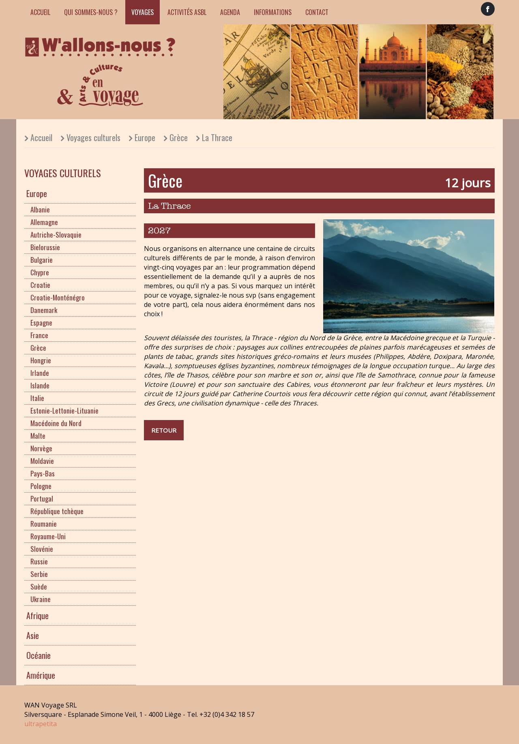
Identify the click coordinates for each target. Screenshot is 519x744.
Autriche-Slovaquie (55, 234)
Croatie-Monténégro (57, 297)
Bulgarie (41, 260)
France (39, 335)
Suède (38, 586)
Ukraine (40, 599)
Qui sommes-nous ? (91, 12)
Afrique (37, 615)
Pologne (40, 486)
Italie (37, 398)
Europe (145, 137)
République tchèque (57, 511)
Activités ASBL (186, 12)
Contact (316, 12)
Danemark (43, 310)
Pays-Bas (42, 473)
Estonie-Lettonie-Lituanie (64, 410)
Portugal (41, 498)
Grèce (178, 137)
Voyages (142, 12)
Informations (273, 12)
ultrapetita (40, 723)
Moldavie (42, 461)
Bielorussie (45, 247)
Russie (39, 561)
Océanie (38, 655)
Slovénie (41, 549)
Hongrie (40, 360)
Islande (39, 385)
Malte (37, 436)
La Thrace (217, 137)
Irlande (39, 373)
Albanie (40, 209)
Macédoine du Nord (55, 423)
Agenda (230, 12)
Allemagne (44, 222)
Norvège (41, 448)
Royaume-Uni (48, 536)
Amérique (40, 675)
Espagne (41, 322)
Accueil (40, 12)
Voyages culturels (93, 137)
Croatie (40, 285)
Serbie (39, 574)
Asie (32, 635)
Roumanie (43, 524)
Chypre (39, 272)
